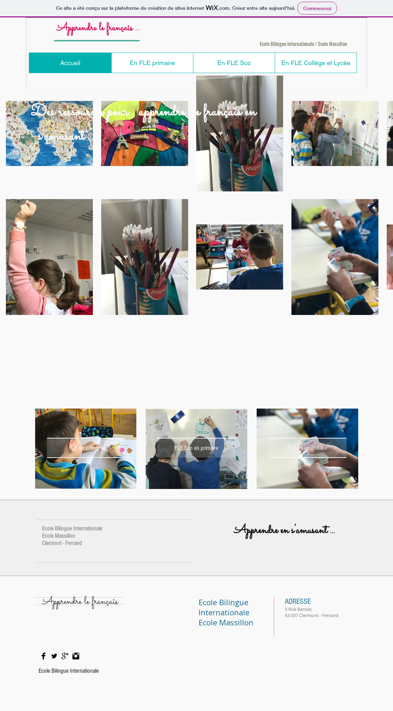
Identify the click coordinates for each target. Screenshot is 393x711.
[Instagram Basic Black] (75, 656)
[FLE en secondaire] (307, 447)
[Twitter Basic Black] (54, 656)
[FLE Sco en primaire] (196, 448)
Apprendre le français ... (98, 28)
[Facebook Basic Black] (43, 656)
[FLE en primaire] (86, 447)
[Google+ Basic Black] (65, 656)
